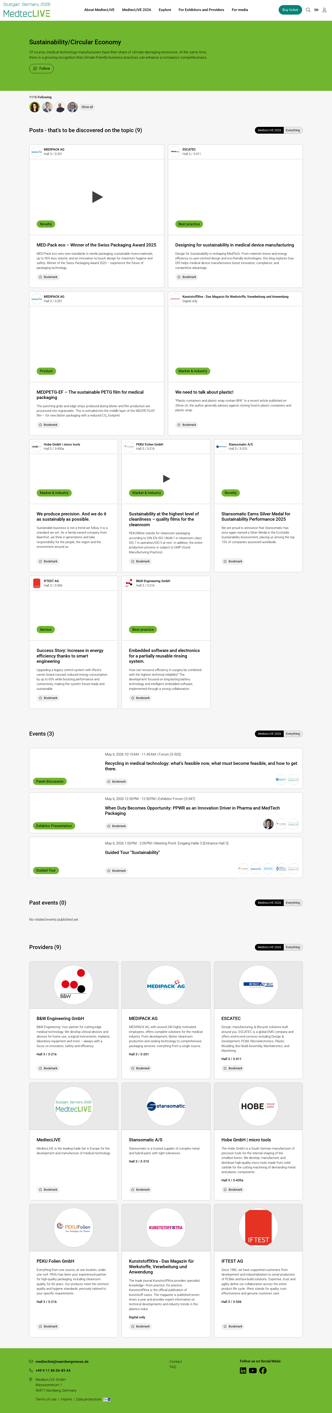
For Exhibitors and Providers (201, 10)
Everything (293, 130)
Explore (165, 10)
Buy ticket (290, 10)
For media (240, 10)
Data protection (88, 1399)
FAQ (173, 1367)
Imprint (66, 1399)
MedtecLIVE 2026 (136, 10)
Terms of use (46, 1399)
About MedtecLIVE (99, 10)
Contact (176, 1361)
